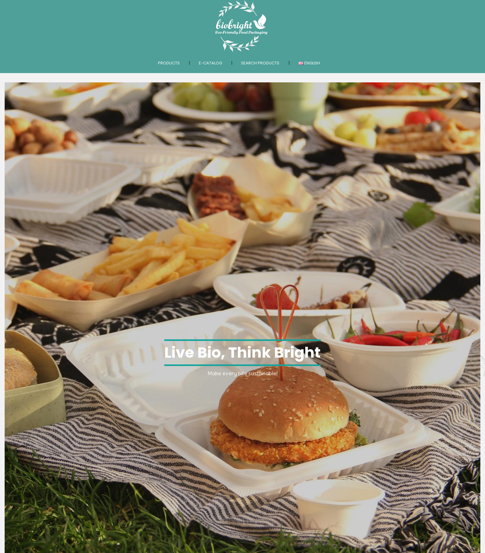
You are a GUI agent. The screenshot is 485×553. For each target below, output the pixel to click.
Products (169, 63)
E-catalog (210, 63)
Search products (260, 63)
